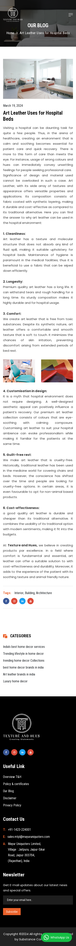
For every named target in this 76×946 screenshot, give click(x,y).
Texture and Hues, (22, 545)
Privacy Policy (12, 805)
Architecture (44, 593)
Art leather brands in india (19, 674)
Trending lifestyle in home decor (23, 654)
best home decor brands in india (23, 667)
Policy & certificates (16, 784)
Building (30, 593)
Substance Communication (40, 939)
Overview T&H (12, 777)
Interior (19, 593)
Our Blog (8, 791)
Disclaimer (9, 798)
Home (10, 33)
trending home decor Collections (23, 660)
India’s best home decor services (24, 647)
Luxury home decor (15, 681)
